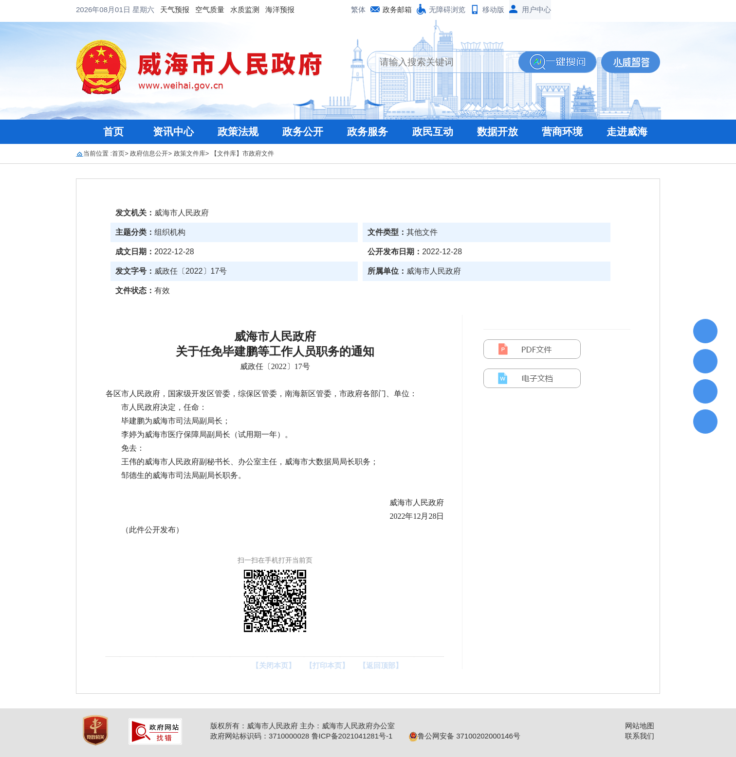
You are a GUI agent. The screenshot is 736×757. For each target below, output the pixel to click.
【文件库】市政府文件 (242, 153)
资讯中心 (173, 131)
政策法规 (238, 131)
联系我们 (639, 736)
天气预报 (174, 9)
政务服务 (367, 131)
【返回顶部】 (381, 665)
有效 (162, 290)
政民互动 (432, 131)
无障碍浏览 (447, 9)
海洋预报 (279, 9)
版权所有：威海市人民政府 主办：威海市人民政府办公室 (302, 726)
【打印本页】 (327, 665)
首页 (113, 131)
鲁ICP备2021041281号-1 (352, 736)
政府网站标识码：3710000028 (259, 736)
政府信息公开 (149, 153)
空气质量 (209, 9)
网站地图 (639, 726)
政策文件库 (189, 153)
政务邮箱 (397, 9)
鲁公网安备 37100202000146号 (464, 736)
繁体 (358, 9)
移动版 (493, 9)
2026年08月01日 (104, 9)
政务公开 (302, 131)
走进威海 (627, 131)
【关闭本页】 (273, 665)
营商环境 (562, 131)
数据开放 (497, 131)
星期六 (143, 9)
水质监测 (244, 9)
